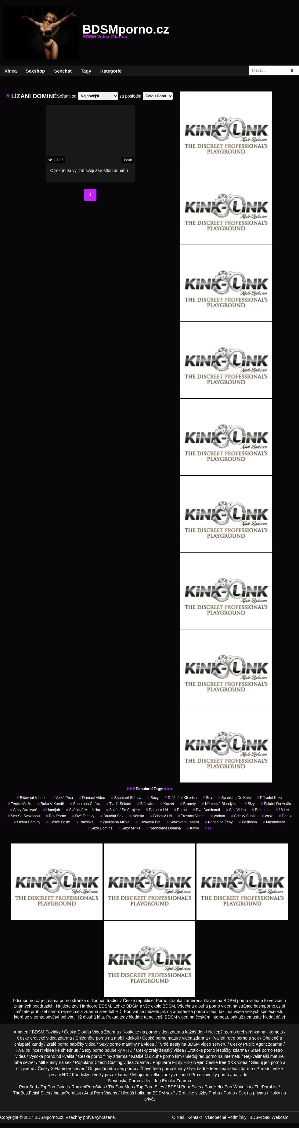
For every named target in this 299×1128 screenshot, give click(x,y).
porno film (172, 1056)
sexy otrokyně (23, 810)
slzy (250, 804)
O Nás (178, 1117)
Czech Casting (108, 1062)
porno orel (234, 1032)
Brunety (188, 804)
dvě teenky (83, 816)
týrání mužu (19, 804)
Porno (134, 1080)
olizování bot (147, 822)
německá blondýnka (220, 804)
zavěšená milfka (114, 822)
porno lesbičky (218, 1050)
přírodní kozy (269, 798)
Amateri (21, 1032)
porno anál (228, 1074)
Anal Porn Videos (100, 1092)
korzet (167, 804)
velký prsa (103, 1074)
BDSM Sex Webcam (269, 1117)
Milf (41, 1062)
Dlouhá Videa (90, 1032)
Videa (11, 70)
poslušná (248, 822)
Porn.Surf (28, 1086)
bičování (145, 804)
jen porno (273, 1062)
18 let (282, 810)
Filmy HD (181, 1062)
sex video (236, 810)
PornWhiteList (238, 1086)
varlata (218, 816)
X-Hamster (61, 1068)
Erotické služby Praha (199, 1092)
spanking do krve (234, 798)
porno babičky (71, 1044)
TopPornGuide (54, 1086)
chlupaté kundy (28, 1044)
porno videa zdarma (165, 1032)
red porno (207, 1056)
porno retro (272, 1050)
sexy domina (100, 828)
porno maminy (123, 1044)
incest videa (42, 1050)
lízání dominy (27, 822)
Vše (208, 828)
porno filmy (101, 1056)
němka (136, 816)
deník (285, 816)
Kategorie (110, 70)
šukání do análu (276, 804)
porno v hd (157, 810)
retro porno (237, 1038)
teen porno (163, 1068)
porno (180, 810)
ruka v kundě (50, 804)
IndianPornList (67, 1092)
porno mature (168, 1038)
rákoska (85, 822)
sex (207, 798)
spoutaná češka (85, 804)
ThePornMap (120, 1086)
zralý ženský (160, 1050)
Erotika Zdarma (176, 1080)
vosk (267, 816)
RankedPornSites (88, 1086)
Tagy (86, 70)
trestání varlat (191, 816)
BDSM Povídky (46, 1032)
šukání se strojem (123, 810)
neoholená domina (163, 828)
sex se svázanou (24, 816)
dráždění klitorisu (181, 798)
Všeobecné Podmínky (225, 1117)
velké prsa (62, 798)
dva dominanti (206, 810)
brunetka (260, 810)
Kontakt (194, 1117)
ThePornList (265, 1086)
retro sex (115, 1068)
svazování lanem (183, 822)
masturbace (274, 822)
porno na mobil (110, 1038)
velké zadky (161, 1074)
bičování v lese (31, 798)
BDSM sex (163, 1092)
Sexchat (63, 70)
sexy (153, 798)
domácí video (92, 798)
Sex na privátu (252, 1092)
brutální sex (111, 816)
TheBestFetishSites (31, 1092)
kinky (193, 828)
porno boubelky (107, 1050)
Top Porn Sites (150, 1086)
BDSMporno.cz (125, 33)
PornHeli (212, 1086)
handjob (51, 810)
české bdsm (58, 822)
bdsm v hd (161, 816)
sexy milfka (129, 828)
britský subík (243, 816)
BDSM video (199, 1044)
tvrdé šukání (118, 804)
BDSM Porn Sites (184, 1086)
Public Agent (255, 1044)
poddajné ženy (219, 822)
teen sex (218, 1068)
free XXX (227, 1062)
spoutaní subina (126, 798)
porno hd (52, 1056)
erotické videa (43, 1038)
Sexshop (35, 70)
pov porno (56, 816)
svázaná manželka (83, 810)
